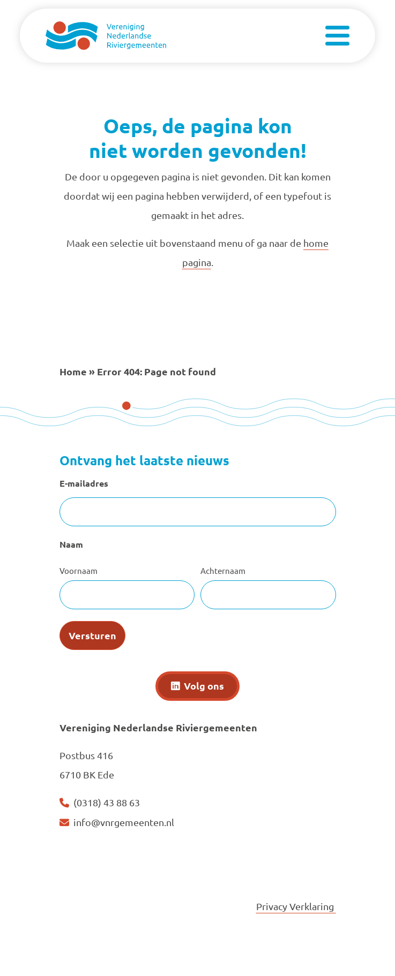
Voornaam (78, 570)
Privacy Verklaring (296, 906)
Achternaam (222, 570)
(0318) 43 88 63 (106, 802)
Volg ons (204, 685)
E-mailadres (83, 483)
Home (73, 371)
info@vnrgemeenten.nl (123, 822)
